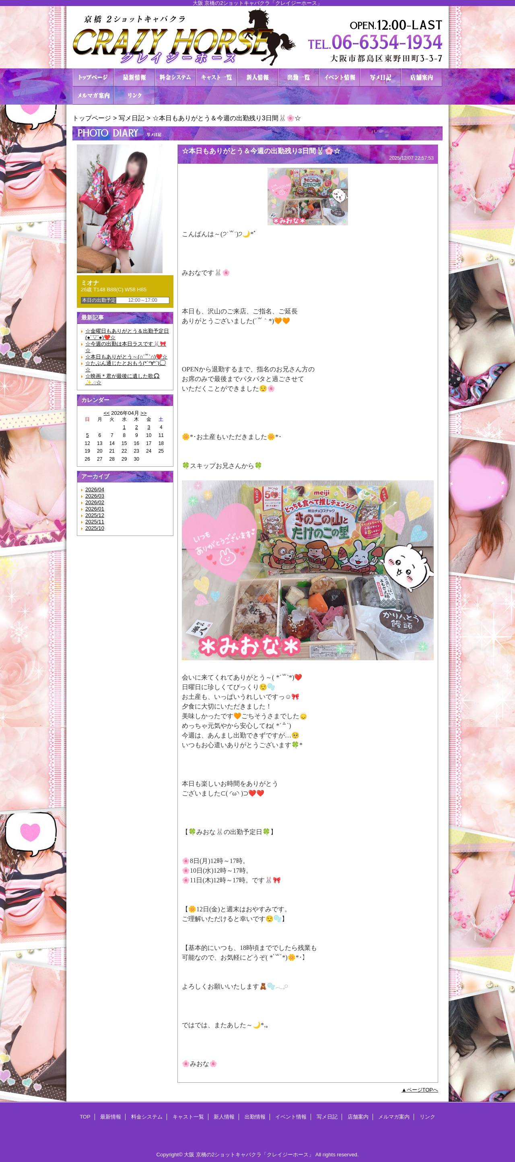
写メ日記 (380, 77)
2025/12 (94, 515)
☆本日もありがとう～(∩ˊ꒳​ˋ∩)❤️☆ (126, 357)
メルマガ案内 (93, 96)
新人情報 (257, 77)
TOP (93, 77)
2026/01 (94, 509)
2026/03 (94, 496)
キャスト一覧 (216, 77)
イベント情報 (339, 77)
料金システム (175, 77)
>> (143, 413)
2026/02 (94, 502)
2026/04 (94, 489)
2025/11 (94, 522)
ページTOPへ (423, 1090)
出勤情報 (298, 77)
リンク (134, 96)
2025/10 (94, 528)
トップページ (91, 118)
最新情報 (134, 77)
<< (106, 413)
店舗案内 (421, 77)
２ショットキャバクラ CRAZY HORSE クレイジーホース (257, 37)
